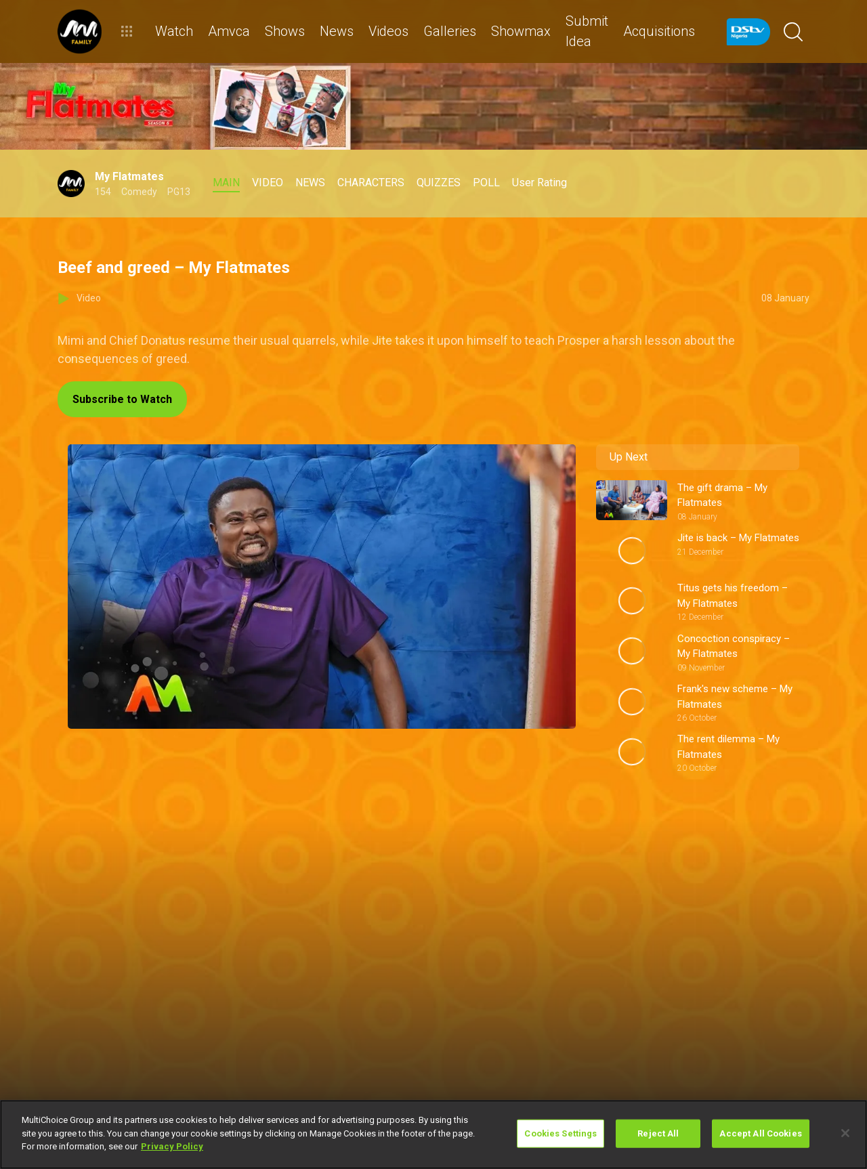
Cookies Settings (560, 1133)
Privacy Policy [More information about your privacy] (172, 1146)
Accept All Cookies (760, 1133)
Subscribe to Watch (122, 399)
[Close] (845, 1133)
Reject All (658, 1133)
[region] (433, 1134)
